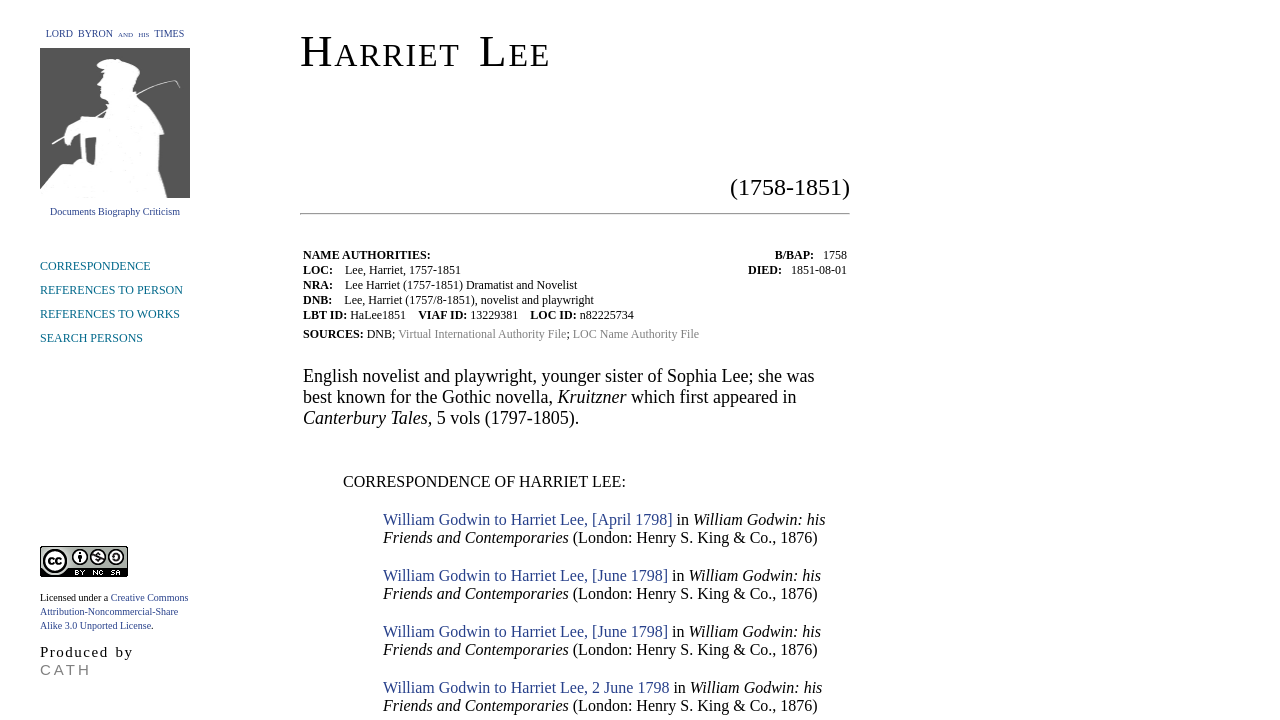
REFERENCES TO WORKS (110, 314)
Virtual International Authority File (482, 334)
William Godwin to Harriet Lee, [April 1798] (528, 519)
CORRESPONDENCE (95, 266)
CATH (66, 669)
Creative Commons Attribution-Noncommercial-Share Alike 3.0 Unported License (114, 611)
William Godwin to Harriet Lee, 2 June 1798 (526, 687)
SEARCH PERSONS (91, 338)
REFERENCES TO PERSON (111, 290)
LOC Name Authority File (636, 334)
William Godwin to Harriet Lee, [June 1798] (525, 575)
